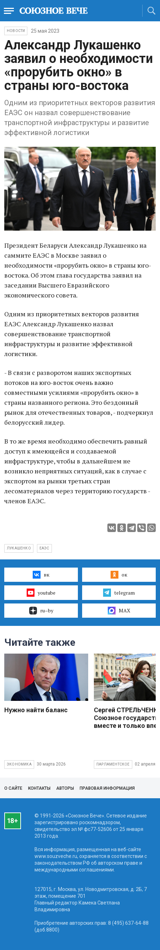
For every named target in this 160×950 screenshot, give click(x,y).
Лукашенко (19, 548)
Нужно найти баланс (36, 710)
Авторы (65, 788)
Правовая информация (107, 788)
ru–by (41, 610)
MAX (119, 610)
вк (41, 575)
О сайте (13, 788)
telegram (119, 592)
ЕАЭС (44, 548)
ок (119, 575)
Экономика (19, 764)
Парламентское (113, 764)
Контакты (39, 788)
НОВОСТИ (16, 31)
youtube (41, 592)
